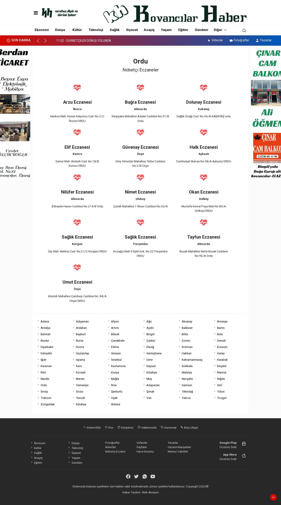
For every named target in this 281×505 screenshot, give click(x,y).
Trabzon (46, 398)
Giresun (116, 353)
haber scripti (141, 497)
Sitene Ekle (92, 427)
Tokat (221, 391)
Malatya (187, 372)
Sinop (44, 391)
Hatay (221, 353)
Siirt (219, 385)
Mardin (45, 378)
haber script (175, 497)
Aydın (150, 327)
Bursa (79, 340)
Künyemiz (125, 427)
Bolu (220, 334)
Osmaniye (82, 385)
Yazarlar (263, 40)
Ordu (44, 385)
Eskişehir (46, 353)
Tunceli (80, 398)
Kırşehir (222, 366)
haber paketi (125, 497)
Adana (45, 321)
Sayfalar (142, 447)
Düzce (80, 347)
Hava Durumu (145, 451)
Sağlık (114, 30)
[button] (40, 42)
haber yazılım (158, 497)
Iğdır (43, 359)
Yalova (186, 398)
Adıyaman (82, 321)
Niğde (221, 378)
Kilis (43, 372)
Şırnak (150, 391)
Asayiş (149, 30)
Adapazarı (153, 385)
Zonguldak (48, 404)
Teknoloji (95, 30)
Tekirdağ (187, 391)
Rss (109, 427)
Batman (45, 334)
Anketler (110, 447)
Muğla (115, 378)
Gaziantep (82, 353)
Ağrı (149, 321)
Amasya (222, 321)
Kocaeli (80, 372)
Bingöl (150, 334)
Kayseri (151, 366)
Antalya (45, 327)
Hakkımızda (147, 427)
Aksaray (187, 321)
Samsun (187, 385)
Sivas (79, 391)
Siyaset (132, 30)
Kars (79, 366)
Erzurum (222, 347)
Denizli (221, 340)
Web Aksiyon (150, 492)
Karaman (46, 366)
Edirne (115, 347)
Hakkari (186, 353)
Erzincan (187, 347)
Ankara (115, 404)
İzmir (149, 359)
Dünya (60, 30)
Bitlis (185, 334)
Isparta (80, 359)
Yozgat (222, 398)
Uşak (114, 398)
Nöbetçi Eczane (115, 451)
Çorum (186, 340)
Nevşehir (187, 378)
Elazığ (150, 347)
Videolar (215, 40)
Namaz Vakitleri (178, 451)
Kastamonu (118, 366)
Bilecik (115, 334)
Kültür (77, 30)
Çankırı (150, 340)
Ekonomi (42, 30)
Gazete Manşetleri (179, 447)
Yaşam (166, 30)
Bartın (221, 327)
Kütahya (151, 372)
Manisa (221, 372)
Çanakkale (117, 340)
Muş (149, 378)
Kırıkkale (187, 366)
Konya (115, 372)
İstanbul (116, 359)
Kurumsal (168, 427)
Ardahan (81, 327)
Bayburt (81, 334)
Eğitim (183, 30)
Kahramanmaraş (192, 359)
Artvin (115, 327)
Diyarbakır (47, 347)
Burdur (45, 340)
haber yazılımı (107, 497)
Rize (114, 385)
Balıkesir (187, 327)
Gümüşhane (154, 353)
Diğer (218, 30)
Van (148, 398)
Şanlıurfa (116, 391)
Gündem (201, 30)
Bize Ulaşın (189, 427)
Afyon (115, 321)
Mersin (80, 378)
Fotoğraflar (239, 40)
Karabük (222, 359)
